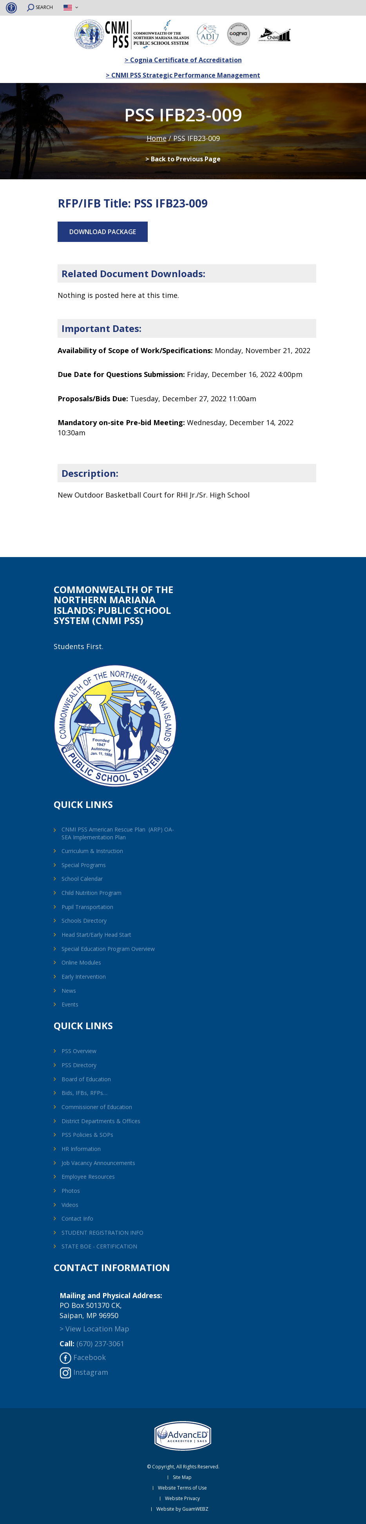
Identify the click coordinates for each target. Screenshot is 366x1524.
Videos (70, 1204)
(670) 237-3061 (100, 1343)
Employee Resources (88, 1176)
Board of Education (86, 1079)
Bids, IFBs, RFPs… (84, 1093)
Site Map (182, 1477)
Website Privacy (182, 1499)
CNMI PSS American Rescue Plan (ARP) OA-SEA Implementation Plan (118, 833)
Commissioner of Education (97, 1107)
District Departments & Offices (101, 1121)
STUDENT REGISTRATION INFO (102, 1232)
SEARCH (40, 8)
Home (157, 138)
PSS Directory (79, 1065)
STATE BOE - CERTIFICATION (99, 1246)
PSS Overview (79, 1051)
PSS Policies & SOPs (87, 1134)
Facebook (89, 1357)
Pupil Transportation (87, 907)
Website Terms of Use (182, 1488)
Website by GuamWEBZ (182, 1509)
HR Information (81, 1148)
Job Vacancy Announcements (98, 1163)
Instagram (90, 1372)
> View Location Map (94, 1328)
